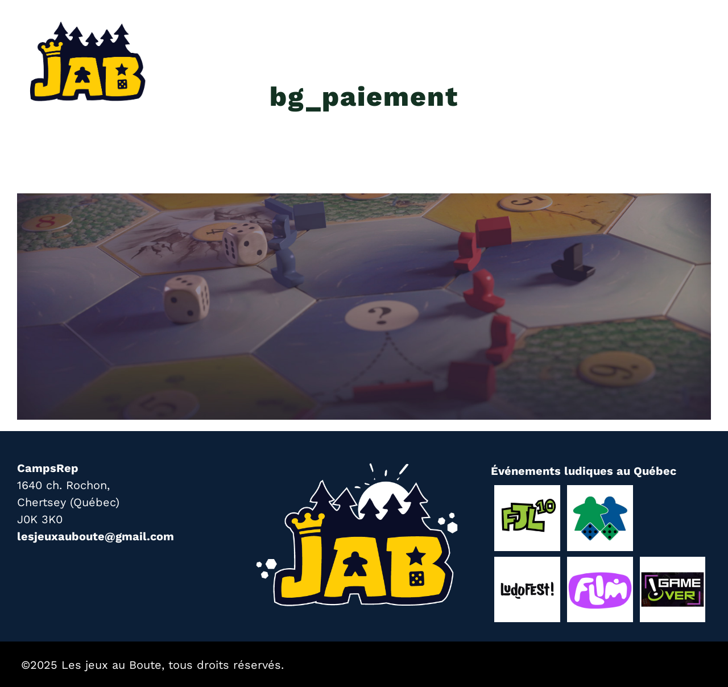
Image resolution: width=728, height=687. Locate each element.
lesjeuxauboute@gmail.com (95, 536)
